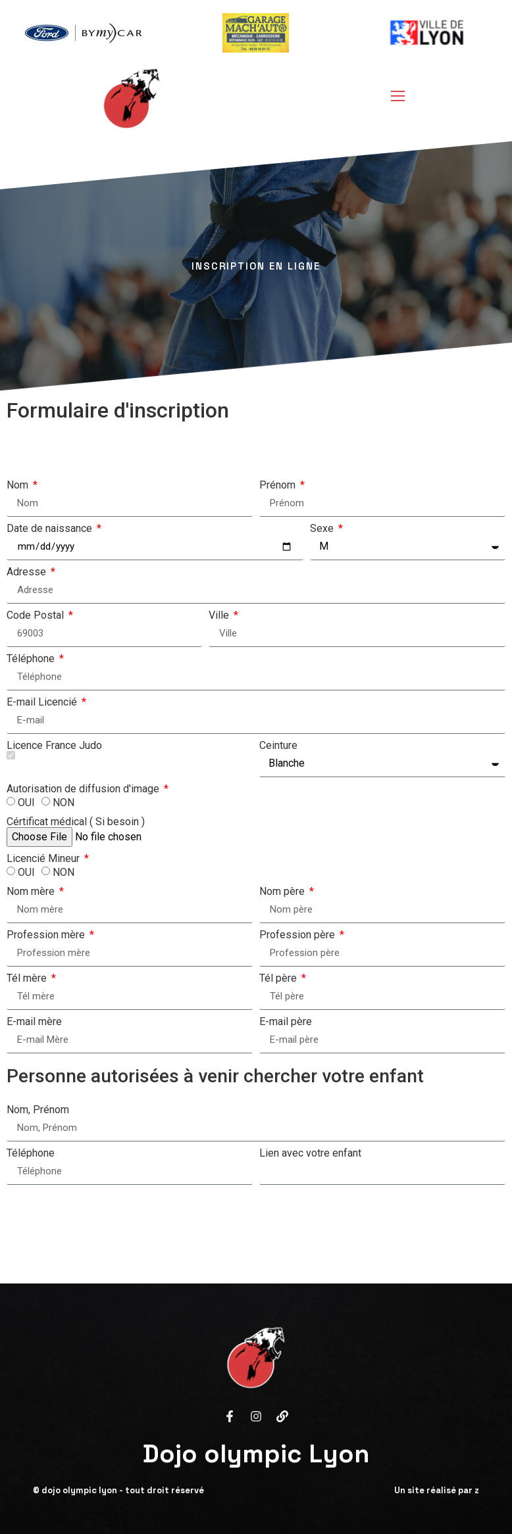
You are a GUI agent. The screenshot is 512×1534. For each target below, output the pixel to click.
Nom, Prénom (38, 1110)
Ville (220, 615)
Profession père (298, 935)
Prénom (278, 485)
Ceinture (278, 745)
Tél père (279, 978)
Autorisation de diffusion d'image (84, 789)
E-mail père (285, 1022)
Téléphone (32, 659)
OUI (26, 802)
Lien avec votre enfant (310, 1153)
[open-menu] (394, 97)
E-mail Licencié (43, 702)
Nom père (283, 891)
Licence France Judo (54, 749)
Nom (19, 485)
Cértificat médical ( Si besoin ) (76, 822)
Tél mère (28, 978)
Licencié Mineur (44, 858)
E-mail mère (34, 1022)
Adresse (28, 572)
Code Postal (36, 615)
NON (63, 802)
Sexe (323, 528)
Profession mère (47, 935)
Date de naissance (51, 528)
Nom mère (32, 891)
